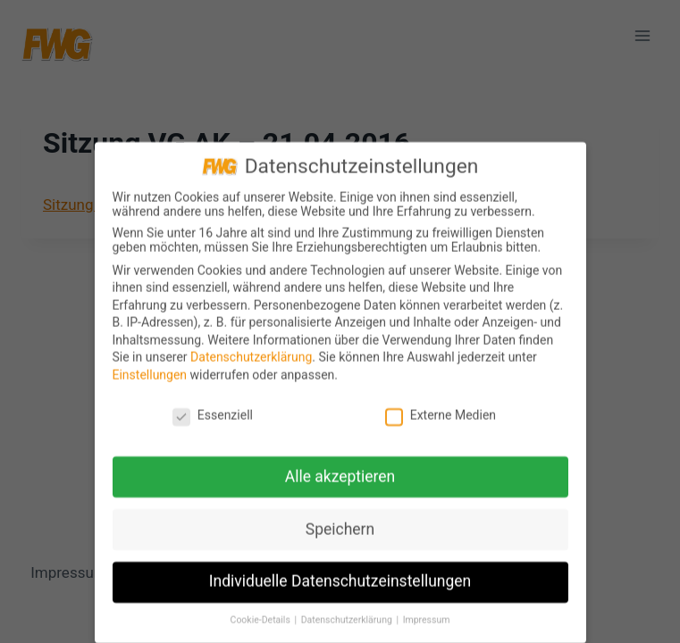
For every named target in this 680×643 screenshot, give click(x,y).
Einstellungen (150, 379)
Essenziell (212, 419)
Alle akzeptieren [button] (340, 480)
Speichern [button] (340, 533)
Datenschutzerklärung (251, 362)
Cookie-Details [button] (262, 624)
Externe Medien (440, 419)
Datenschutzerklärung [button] (348, 624)
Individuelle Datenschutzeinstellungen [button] (340, 586)
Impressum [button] (426, 624)
